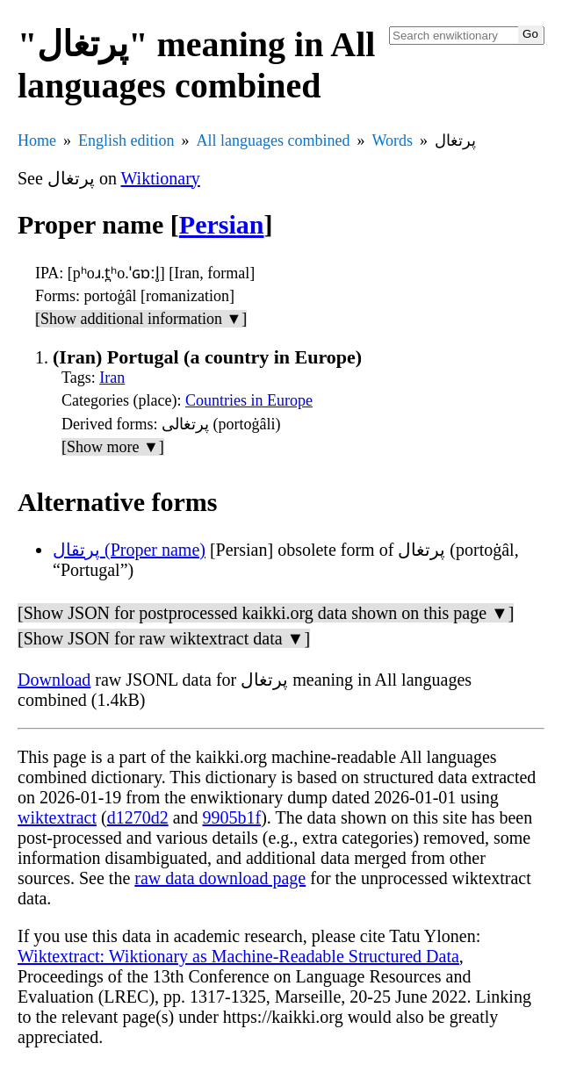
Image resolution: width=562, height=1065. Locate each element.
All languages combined (273, 140)
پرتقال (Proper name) (129, 549)
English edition (126, 140)
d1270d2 (138, 817)
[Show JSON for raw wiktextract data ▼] (164, 638)
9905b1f (232, 817)
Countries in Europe (249, 400)
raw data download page (220, 878)
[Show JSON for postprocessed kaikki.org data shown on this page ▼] (266, 612)
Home (37, 140)
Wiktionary (160, 178)
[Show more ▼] (112, 447)
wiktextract (57, 817)
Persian (221, 224)
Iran (112, 377)
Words (392, 140)
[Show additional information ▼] (141, 318)
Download (54, 679)
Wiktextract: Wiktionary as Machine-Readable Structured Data (238, 956)
